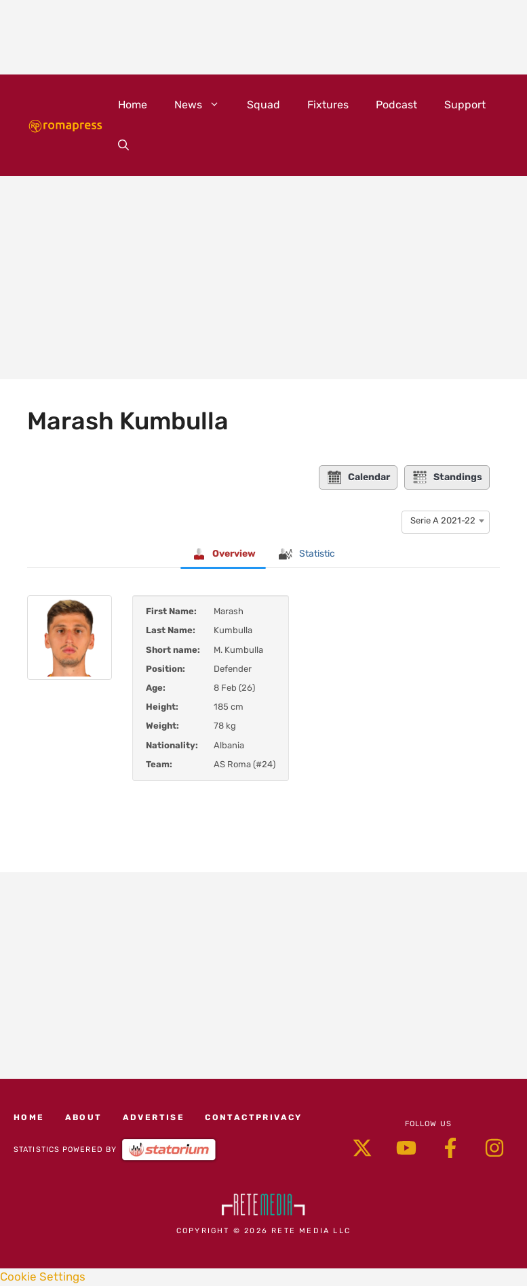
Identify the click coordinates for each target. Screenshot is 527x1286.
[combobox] (445, 520)
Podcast (396, 104)
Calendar (358, 477)
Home (132, 104)
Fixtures (328, 104)
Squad (263, 104)
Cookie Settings (42, 1276)
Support (465, 104)
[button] (123, 145)
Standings (447, 477)
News (203, 105)
